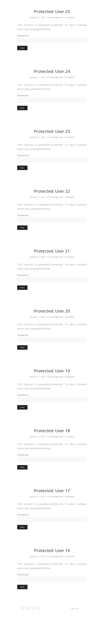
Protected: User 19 (52, 371)
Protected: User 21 (52, 251)
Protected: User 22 (52, 191)
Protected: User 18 (52, 430)
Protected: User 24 (52, 71)
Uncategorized (56, 17)
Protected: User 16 (52, 550)
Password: (52, 38)
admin (71, 17)
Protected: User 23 (52, 131)
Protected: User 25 (52, 11)
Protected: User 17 (52, 490)
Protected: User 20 (52, 311)
